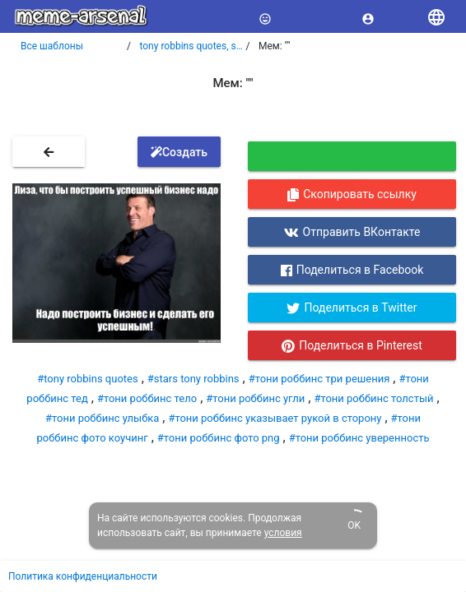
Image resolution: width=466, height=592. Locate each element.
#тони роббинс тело (147, 398)
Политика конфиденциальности (82, 576)
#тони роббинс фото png (218, 438)
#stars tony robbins (193, 378)
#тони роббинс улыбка (102, 418)
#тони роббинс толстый (373, 398)
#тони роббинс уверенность (359, 438)
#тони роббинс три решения (319, 378)
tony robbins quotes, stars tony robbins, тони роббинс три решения (192, 46)
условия (283, 533)
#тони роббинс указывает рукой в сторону (274, 418)
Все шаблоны (52, 46)
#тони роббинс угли (255, 398)
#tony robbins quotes (87, 378)
